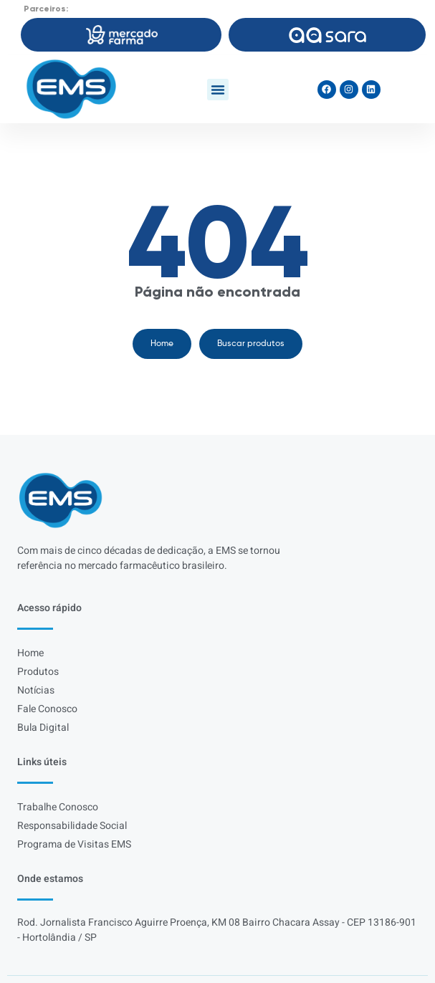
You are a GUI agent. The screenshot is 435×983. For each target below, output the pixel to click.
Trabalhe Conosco (57, 807)
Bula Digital (43, 727)
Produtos (38, 671)
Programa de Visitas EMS (74, 844)
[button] (218, 89)
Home (30, 653)
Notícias (35, 690)
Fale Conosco (47, 708)
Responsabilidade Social (72, 825)
